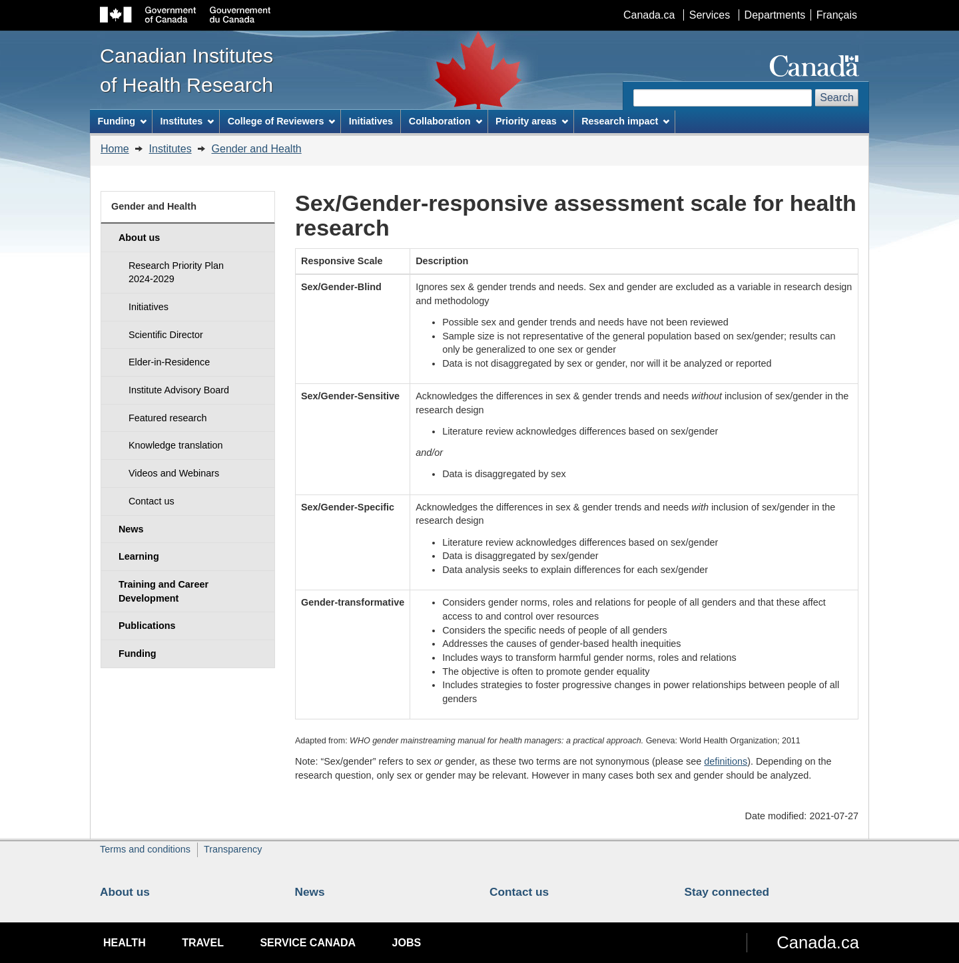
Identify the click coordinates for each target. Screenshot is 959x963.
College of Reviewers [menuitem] (282, 121)
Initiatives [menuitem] (371, 121)
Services (709, 15)
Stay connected (727, 891)
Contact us (519, 891)
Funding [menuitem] (122, 121)
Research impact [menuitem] (625, 121)
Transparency (233, 849)
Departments (775, 15)
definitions (725, 761)
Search (837, 97)
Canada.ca (649, 15)
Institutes (170, 148)
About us (125, 891)
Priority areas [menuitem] (531, 121)
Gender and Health (257, 148)
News (310, 891)
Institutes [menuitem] (187, 121)
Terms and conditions (145, 849)
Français (836, 15)
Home (115, 148)
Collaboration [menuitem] (445, 121)
